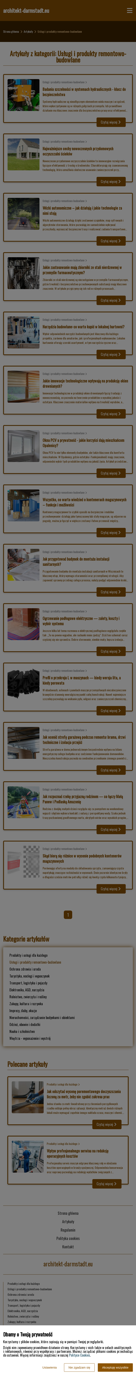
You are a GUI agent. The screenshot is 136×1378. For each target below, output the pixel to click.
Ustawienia (49, 1367)
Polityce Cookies (79, 1355)
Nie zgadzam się (79, 1367)
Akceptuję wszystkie (115, 1367)
